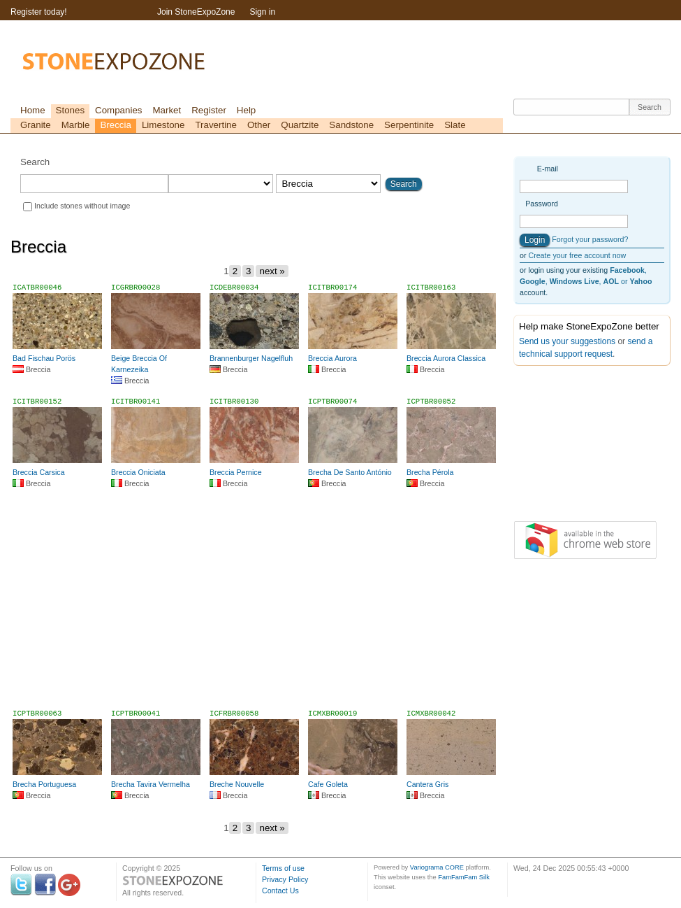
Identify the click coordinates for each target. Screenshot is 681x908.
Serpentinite (409, 125)
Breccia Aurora (332, 358)
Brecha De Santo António (350, 472)
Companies (118, 110)
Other (258, 125)
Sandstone (351, 125)
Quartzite (299, 125)
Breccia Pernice (236, 472)
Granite (35, 125)
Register (208, 110)
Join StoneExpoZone (196, 12)
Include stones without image (82, 205)
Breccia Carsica (39, 472)
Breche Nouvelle (237, 784)
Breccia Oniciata (138, 472)
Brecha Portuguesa (44, 784)
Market (166, 110)
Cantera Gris (427, 784)
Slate (454, 125)
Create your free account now (577, 255)
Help (246, 110)
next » (271, 271)
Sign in (262, 12)
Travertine (216, 125)
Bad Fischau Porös (44, 358)
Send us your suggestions (567, 341)
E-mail (547, 168)
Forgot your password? (590, 239)
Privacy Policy (285, 879)
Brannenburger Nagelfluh (251, 358)
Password (541, 203)
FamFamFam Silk (464, 877)
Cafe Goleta (328, 784)
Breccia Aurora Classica (446, 358)
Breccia (115, 125)
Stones (70, 110)
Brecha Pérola (430, 472)
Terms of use (283, 868)
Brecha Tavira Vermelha (150, 784)
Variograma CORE (437, 867)
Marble (75, 125)
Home (32, 110)
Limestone (163, 125)
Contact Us (280, 890)
